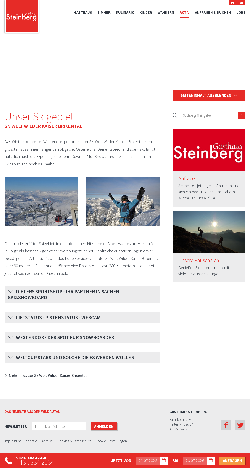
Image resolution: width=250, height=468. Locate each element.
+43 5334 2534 (35, 462)
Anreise (47, 441)
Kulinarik (125, 12)
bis (175, 460)
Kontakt (31, 441)
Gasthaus (83, 12)
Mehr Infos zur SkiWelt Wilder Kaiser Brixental (48, 375)
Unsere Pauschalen (198, 260)
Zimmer (104, 12)
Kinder (145, 12)
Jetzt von (121, 460)
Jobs (241, 12)
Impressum (13, 441)
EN (241, 2)
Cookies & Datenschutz (74, 441)
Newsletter (16, 426)
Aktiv (184, 12)
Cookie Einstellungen (111, 441)
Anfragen (187, 178)
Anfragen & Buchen (213, 12)
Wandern (166, 12)
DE (232, 2)
